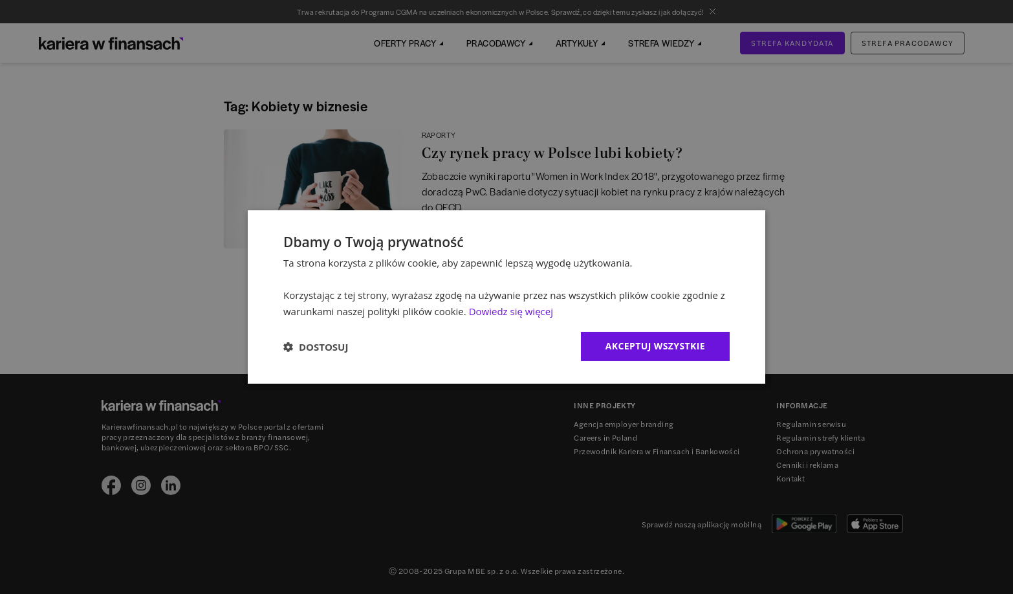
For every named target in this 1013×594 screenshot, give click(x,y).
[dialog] (506, 297)
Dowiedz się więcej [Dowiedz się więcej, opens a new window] (511, 311)
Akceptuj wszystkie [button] (655, 346)
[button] (315, 347)
